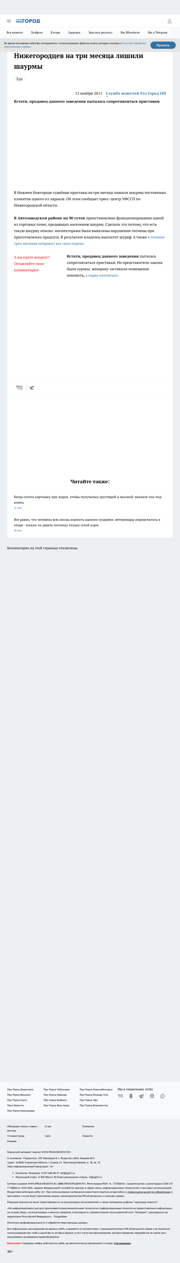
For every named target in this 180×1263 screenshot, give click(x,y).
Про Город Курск (17, 1100)
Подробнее (60, 1216)
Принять (163, 45)
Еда (19, 78)
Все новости (15, 32)
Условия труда (15, 1135)
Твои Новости (15, 1105)
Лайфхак (37, 32)
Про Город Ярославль (56, 1105)
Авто (48, 1135)
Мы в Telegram (158, 32)
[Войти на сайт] (169, 21)
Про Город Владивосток (94, 1105)
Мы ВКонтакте (130, 32)
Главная (11, 1141)
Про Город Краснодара (20, 1110)
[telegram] (33, 388)
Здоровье (74, 32)
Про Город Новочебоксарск (96, 1089)
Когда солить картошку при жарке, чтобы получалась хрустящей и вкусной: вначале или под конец (90, 503)
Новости (87, 1135)
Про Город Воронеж (19, 1094)
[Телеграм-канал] (141, 1096)
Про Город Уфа (89, 1100)
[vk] (19, 388)
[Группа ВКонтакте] (120, 1096)
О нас (48, 1126)
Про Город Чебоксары (57, 1089)
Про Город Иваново (55, 1094)
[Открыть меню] (9, 21)
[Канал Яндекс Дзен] (152, 1096)
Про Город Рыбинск (55, 1100)
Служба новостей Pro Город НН (136, 93)
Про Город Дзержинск (20, 1089)
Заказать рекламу (101, 32)
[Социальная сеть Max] (162, 1096)
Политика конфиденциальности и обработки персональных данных (47, 1222)
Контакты (88, 1126)
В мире (55, 32)
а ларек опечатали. (102, 275)
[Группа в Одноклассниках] (131, 1096)
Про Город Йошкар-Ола (94, 1094)
